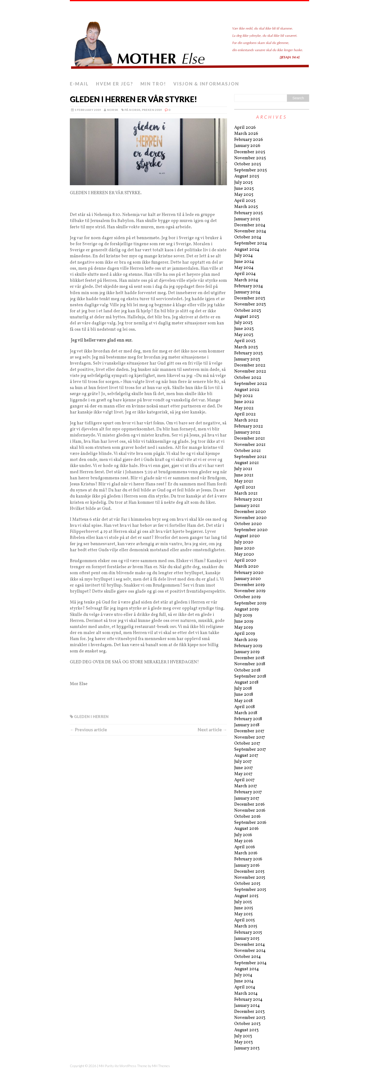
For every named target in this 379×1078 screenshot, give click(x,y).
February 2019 (248, 646)
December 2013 (249, 1012)
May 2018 (243, 701)
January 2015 (246, 939)
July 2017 (243, 762)
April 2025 (244, 201)
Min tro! (153, 83)
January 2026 (247, 146)
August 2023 (246, 317)
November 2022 (250, 371)
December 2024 (249, 225)
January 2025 (247, 219)
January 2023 (247, 359)
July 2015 (243, 902)
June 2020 (244, 548)
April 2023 (244, 341)
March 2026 (246, 134)
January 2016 (247, 866)
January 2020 (247, 579)
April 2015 (244, 920)
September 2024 (250, 243)
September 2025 (250, 170)
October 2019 (247, 597)
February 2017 (248, 792)
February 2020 (248, 573)
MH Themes (161, 1066)
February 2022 (248, 426)
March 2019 (245, 640)
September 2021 (250, 457)
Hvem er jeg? (114, 83)
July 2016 (243, 835)
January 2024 (247, 292)
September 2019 (250, 603)
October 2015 (247, 884)
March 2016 (245, 853)
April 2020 (245, 561)
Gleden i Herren (91, 716)
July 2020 (243, 542)
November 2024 (250, 231)
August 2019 (246, 609)
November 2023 (250, 304)
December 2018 (249, 658)
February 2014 (248, 1000)
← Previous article (88, 729)
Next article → (212, 729)
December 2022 (249, 365)
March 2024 (246, 280)
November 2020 (250, 518)
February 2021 (248, 500)
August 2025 (246, 176)
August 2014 (246, 969)
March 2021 (245, 493)
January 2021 (247, 506)
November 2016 (249, 811)
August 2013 (246, 1030)
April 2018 (244, 707)
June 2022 (244, 402)
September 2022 (250, 384)
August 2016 (246, 829)
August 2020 (247, 536)
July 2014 (243, 975)
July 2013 (243, 1036)
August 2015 (246, 896)
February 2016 (248, 859)
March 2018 (245, 713)
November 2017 (249, 737)
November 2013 (249, 1018)
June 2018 (243, 695)
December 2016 (249, 805)
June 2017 (243, 768)
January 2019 (247, 652)
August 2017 (246, 756)
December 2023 (249, 298)
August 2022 (246, 390)
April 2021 (244, 487)
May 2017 (243, 774)
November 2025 (250, 158)
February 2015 (248, 933)
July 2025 (243, 183)
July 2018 (243, 689)
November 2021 (249, 445)
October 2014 (247, 957)
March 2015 (245, 926)
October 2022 (247, 378)
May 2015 (243, 914)
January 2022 (247, 432)
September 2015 (250, 890)
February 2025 (248, 213)
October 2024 (247, 237)
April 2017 (244, 780)
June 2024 (244, 262)
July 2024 (243, 256)
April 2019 (244, 634)
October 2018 (247, 670)
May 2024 (244, 268)
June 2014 (244, 981)
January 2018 (246, 725)
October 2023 (247, 311)
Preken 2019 (152, 110)
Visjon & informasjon (206, 83)
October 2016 (247, 817)
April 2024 (245, 274)
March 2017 (245, 786)
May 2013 (243, 1042)
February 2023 (248, 353)
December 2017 (249, 731)
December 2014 (249, 945)
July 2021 (243, 469)
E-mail (79, 83)
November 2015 (249, 878)
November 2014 (250, 951)
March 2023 (246, 347)
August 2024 (246, 250)
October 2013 (247, 1024)
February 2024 (248, 286)
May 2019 (243, 628)
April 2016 (244, 847)
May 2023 (243, 335)
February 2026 (248, 140)
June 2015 (243, 908)
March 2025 (246, 207)
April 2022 (245, 414)
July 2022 (243, 396)
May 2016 (243, 841)
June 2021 (243, 475)
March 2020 (246, 567)
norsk (112, 110)
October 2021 (247, 451)
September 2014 (250, 963)
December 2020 (250, 512)
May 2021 (243, 481)
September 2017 (250, 750)
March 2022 (246, 420)
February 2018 (248, 719)
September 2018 (250, 676)
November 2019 (249, 591)
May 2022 (244, 408)
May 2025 (243, 195)
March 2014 (246, 994)
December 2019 (249, 585)
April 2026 (245, 128)
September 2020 (251, 530)
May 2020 (244, 554)
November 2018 (249, 664)
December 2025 (249, 152)
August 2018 (246, 683)
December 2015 (249, 872)
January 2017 (246, 798)
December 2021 (249, 439)
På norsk (132, 110)
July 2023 (243, 323)
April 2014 (244, 987)
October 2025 (247, 164)
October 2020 (248, 524)
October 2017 (247, 744)
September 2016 (250, 823)
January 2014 (247, 1006)
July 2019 (243, 615)
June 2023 (244, 329)
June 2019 (243, 622)
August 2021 (246, 463)
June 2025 (244, 189)
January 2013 (247, 1048)
